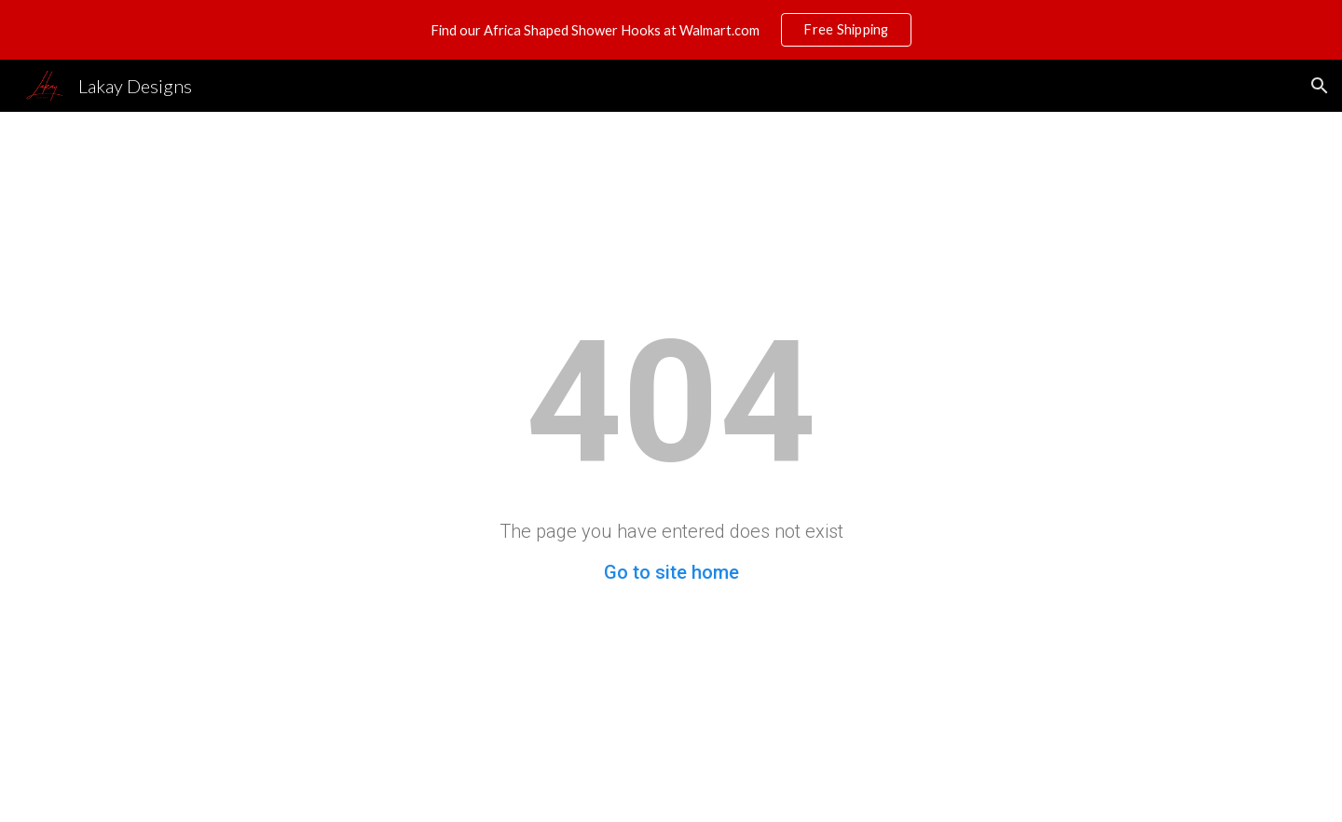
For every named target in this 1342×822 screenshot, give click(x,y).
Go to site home (671, 572)
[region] (671, 30)
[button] (1319, 85)
